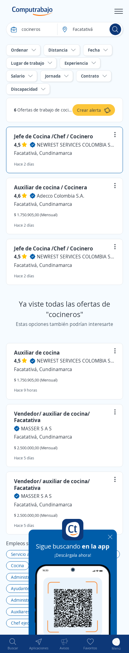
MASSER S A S (36, 428)
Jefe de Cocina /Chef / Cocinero (53, 136)
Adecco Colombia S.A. (60, 195)
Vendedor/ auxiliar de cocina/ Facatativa (52, 417)
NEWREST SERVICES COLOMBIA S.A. (76, 144)
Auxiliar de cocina (37, 352)
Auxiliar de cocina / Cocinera (50, 187)
